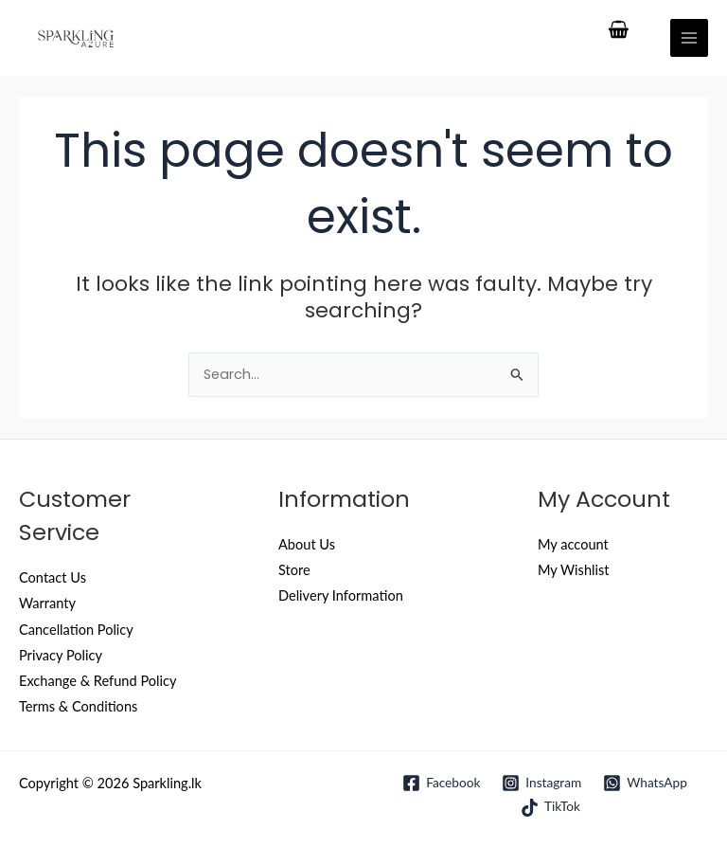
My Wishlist (574, 570)
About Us (306, 544)
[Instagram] (542, 783)
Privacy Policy (60, 655)
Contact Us (52, 577)
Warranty (47, 603)
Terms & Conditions (78, 706)
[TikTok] (550, 808)
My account (573, 544)
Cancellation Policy (76, 630)
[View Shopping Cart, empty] (619, 31)
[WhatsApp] (645, 783)
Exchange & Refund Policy (97, 681)
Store (294, 570)
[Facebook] (442, 783)
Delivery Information (340, 595)
